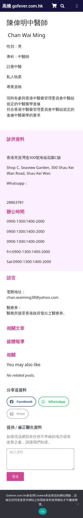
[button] (62, 6)
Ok (42, 511)
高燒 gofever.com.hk (22, 6)
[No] (77, 504)
